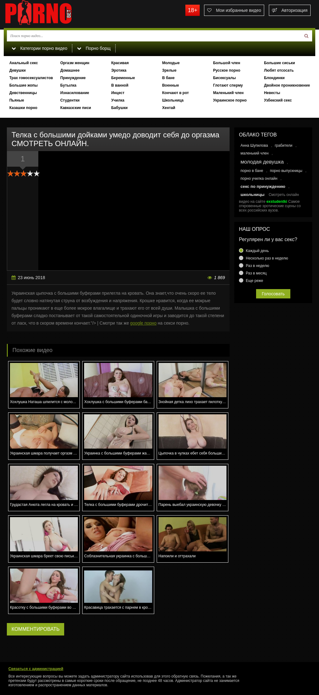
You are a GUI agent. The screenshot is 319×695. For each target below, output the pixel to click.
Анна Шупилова (254, 145)
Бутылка (68, 85)
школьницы (252, 194)
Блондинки (274, 78)
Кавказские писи (75, 108)
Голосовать (273, 293)
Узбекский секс (278, 100)
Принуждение (73, 78)
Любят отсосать (278, 70)
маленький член (254, 153)
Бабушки (119, 108)
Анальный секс (23, 63)
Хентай (168, 108)
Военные (170, 85)
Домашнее (69, 70)
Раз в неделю (257, 266)
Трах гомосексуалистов (31, 78)
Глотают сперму (228, 85)
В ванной (119, 85)
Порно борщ (94, 48)
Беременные (123, 78)
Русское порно (226, 70)
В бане (168, 78)
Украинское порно (230, 100)
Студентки (69, 100)
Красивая (120, 63)
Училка (117, 100)
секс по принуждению (262, 186)
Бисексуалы (224, 78)
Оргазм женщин (74, 63)
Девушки (17, 70)
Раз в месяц (256, 273)
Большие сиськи (279, 63)
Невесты (272, 93)
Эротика (118, 70)
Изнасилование (74, 93)
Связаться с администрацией (35, 669)
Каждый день (257, 251)
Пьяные (16, 100)
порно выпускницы (286, 171)
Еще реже (254, 280)
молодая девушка (262, 162)
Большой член (226, 63)
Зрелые (169, 70)
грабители (284, 145)
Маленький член (228, 93)
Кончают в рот (175, 93)
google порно (143, 323)
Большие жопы (23, 85)
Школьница (172, 100)
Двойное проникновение (287, 85)
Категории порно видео (39, 48)
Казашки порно (23, 108)
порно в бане (251, 171)
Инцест (117, 93)
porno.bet (50, 14)
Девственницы (23, 93)
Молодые (170, 63)
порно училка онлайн (258, 178)
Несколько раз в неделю (267, 258)
